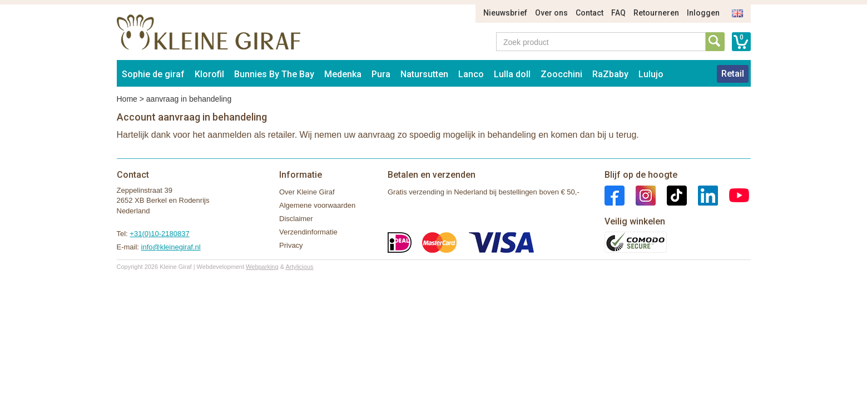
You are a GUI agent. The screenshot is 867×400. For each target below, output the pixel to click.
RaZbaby (610, 74)
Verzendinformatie (308, 232)
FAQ (618, 12)
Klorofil (209, 74)
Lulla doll (512, 74)
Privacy (291, 245)
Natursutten (424, 74)
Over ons (551, 12)
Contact (589, 12)
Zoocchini (561, 74)
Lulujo (650, 74)
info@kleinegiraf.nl (171, 247)
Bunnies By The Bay (274, 74)
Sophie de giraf (153, 74)
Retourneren (656, 12)
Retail (732, 73)
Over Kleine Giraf (307, 192)
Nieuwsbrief (505, 12)
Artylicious (299, 266)
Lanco (471, 74)
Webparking (262, 266)
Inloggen (703, 12)
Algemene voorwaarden (317, 205)
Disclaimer (296, 218)
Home (127, 98)
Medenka (342, 74)
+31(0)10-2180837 (159, 233)
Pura (380, 74)
